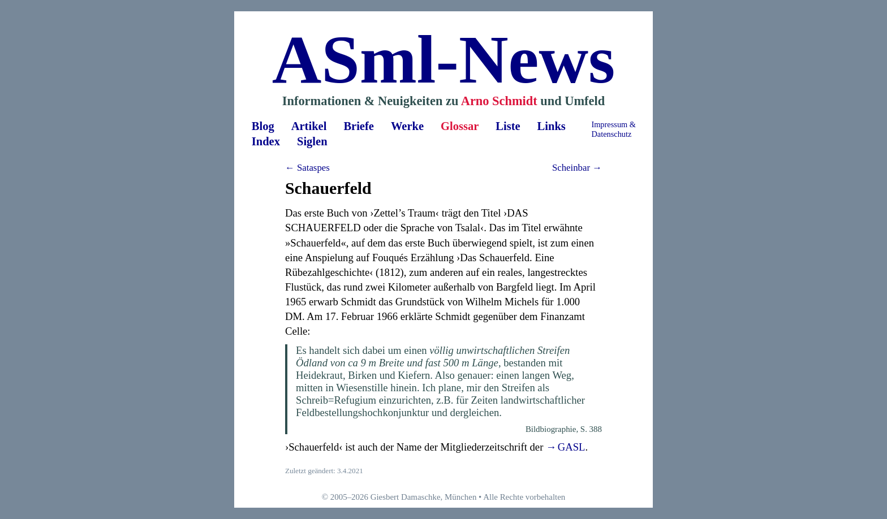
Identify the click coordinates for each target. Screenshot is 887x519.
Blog (263, 126)
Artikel (309, 126)
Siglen (312, 141)
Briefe (358, 126)
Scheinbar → (577, 167)
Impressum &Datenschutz (613, 129)
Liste (508, 126)
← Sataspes (307, 167)
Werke (407, 126)
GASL (571, 447)
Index (266, 141)
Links (551, 126)
